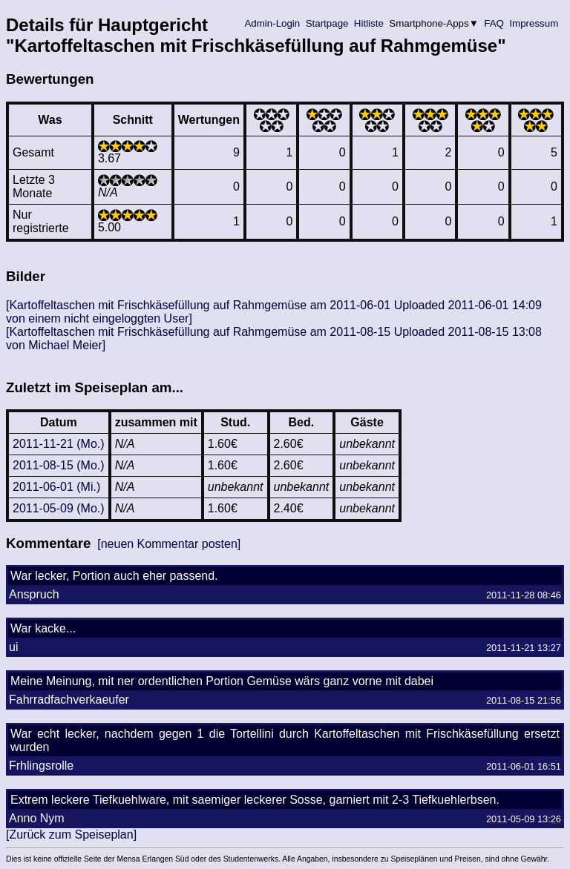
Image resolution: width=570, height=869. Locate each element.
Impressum (534, 23)
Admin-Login (272, 23)
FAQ (494, 23)
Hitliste (368, 23)
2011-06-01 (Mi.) (56, 486)
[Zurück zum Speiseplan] (71, 834)
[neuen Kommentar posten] (168, 544)
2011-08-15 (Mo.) (59, 465)
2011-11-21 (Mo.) (59, 443)
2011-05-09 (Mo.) (59, 508)
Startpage (327, 23)
